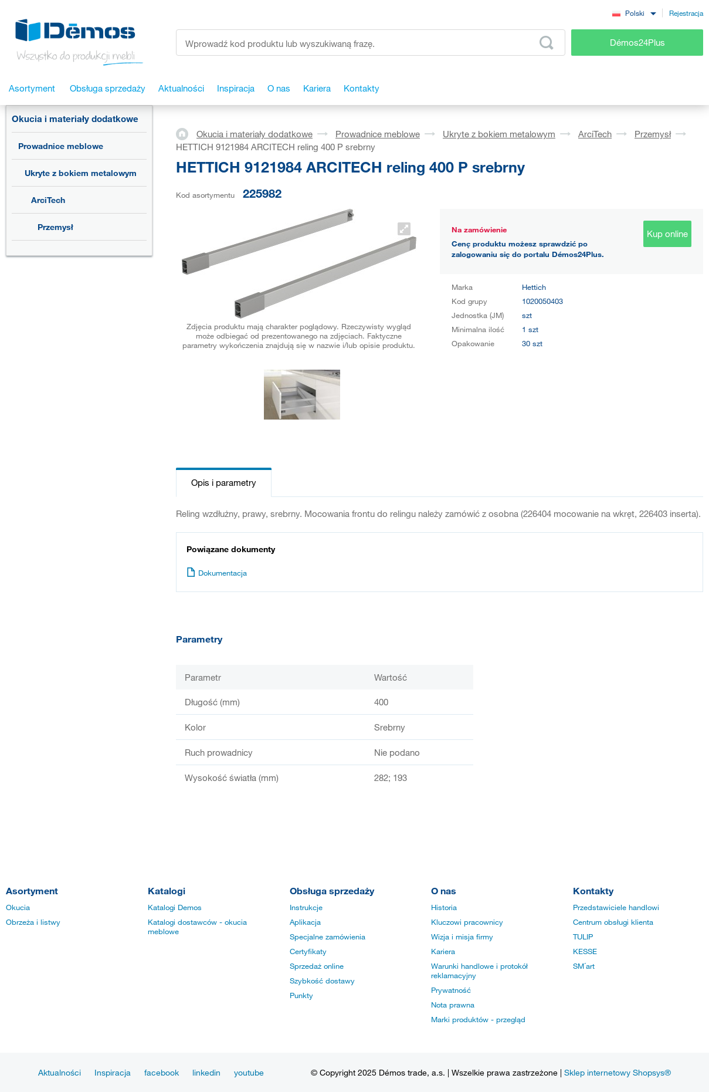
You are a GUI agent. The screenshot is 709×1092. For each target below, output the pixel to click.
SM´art (584, 966)
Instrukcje (306, 907)
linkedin (206, 1072)
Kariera (443, 951)
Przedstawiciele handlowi (616, 907)
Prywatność (451, 990)
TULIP (583, 936)
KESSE (585, 951)
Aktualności (59, 1072)
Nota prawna (452, 1004)
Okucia (18, 907)
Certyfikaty (308, 951)
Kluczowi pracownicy (467, 922)
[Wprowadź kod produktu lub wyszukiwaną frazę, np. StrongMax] (371, 42)
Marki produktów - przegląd (478, 1019)
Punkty (301, 995)
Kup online (667, 233)
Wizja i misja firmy (462, 936)
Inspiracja (112, 1072)
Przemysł (55, 227)
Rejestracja (686, 13)
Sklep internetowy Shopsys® (617, 1072)
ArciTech (48, 200)
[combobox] (634, 12)
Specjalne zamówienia (327, 936)
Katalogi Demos (175, 907)
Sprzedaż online (317, 966)
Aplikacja (305, 922)
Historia (444, 907)
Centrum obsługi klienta (613, 922)
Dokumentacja (216, 572)
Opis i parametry (223, 482)
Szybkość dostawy (322, 980)
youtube (249, 1072)
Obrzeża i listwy (33, 922)
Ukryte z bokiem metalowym (81, 173)
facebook (161, 1072)
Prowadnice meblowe (60, 146)
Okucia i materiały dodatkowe (75, 118)
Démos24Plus (637, 42)
